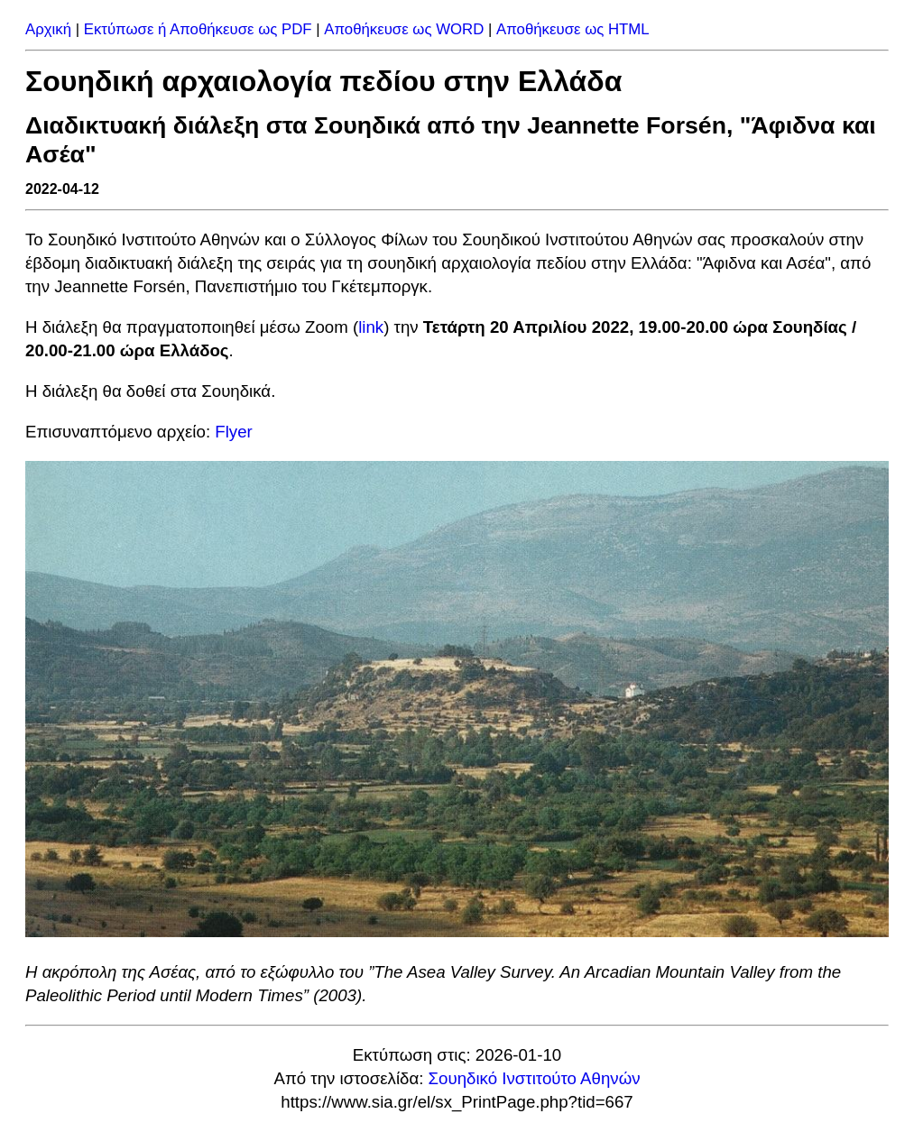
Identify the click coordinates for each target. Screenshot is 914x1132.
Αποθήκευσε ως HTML (573, 29)
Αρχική (48, 29)
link (370, 327)
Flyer (233, 431)
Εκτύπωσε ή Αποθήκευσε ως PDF (198, 29)
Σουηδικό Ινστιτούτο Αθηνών (535, 1078)
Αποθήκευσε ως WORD (404, 29)
